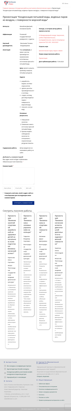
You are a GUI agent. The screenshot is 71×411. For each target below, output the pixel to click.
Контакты (41, 395)
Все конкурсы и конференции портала (19, 366)
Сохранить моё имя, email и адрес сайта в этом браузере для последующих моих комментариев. (19, 195)
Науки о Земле (57, 51)
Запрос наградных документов (48, 392)
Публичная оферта (44, 384)
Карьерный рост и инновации (16, 377)
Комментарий (8, 166)
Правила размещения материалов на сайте (51, 400)
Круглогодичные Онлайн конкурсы (18, 369)
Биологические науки (44, 8)
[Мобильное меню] (64, 3)
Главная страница (8, 8)
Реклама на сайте (44, 397)
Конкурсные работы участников (25, 8)
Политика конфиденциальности (48, 389)
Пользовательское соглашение (48, 386)
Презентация (43, 58)
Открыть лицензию (43, 376)
